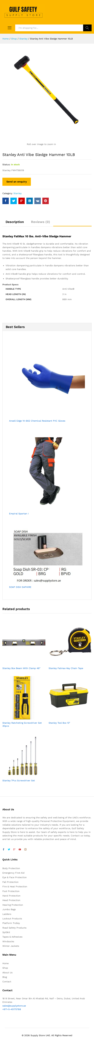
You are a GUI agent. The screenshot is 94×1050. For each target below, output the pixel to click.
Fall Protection (10, 882)
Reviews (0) (40, 221)
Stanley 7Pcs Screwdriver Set (18, 780)
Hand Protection (11, 895)
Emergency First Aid (13, 873)
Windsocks (8, 941)
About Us (7, 972)
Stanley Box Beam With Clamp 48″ (21, 668)
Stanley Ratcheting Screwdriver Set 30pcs (22, 724)
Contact (6, 981)
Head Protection (11, 900)
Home (5, 963)
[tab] (14, 223)
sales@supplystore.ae (14, 1005)
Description (15, 221)
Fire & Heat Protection (14, 886)
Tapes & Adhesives (12, 936)
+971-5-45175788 (11, 1009)
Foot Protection (11, 891)
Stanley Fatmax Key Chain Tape (66, 668)
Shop (5, 968)
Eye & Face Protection (14, 877)
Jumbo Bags (9, 909)
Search (87, 27)
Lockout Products (12, 918)
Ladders (6, 914)
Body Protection (11, 868)
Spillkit (6, 932)
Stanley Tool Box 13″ (59, 723)
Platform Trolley (11, 923)
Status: (6, 164)
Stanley (17, 193)
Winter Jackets (10, 946)
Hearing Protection (12, 905)
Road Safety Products (14, 927)
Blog (4, 977)
